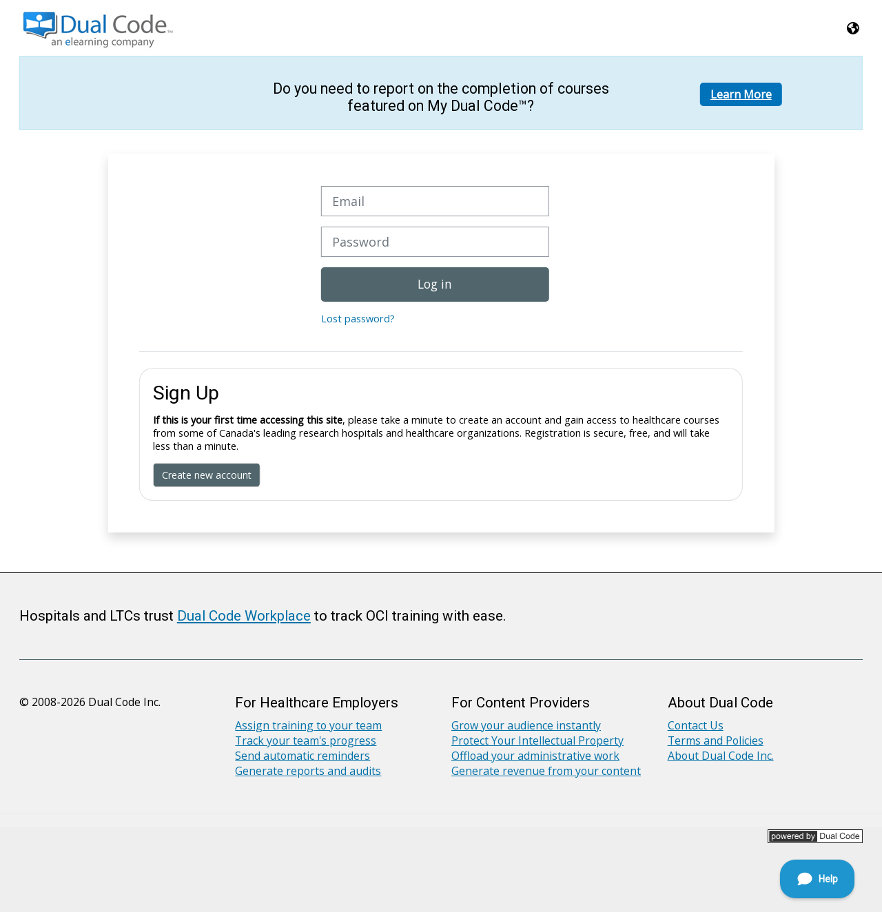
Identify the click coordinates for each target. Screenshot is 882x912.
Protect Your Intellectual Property (537, 740)
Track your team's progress (305, 740)
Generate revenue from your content (546, 770)
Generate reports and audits (308, 770)
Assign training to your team (308, 725)
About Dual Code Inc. (721, 755)
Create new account (207, 474)
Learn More (741, 94)
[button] (854, 28)
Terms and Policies (715, 740)
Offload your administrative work (535, 755)
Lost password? (358, 318)
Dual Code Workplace (244, 616)
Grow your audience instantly (526, 725)
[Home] (98, 26)
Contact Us (696, 725)
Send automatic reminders (302, 755)
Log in (435, 284)
